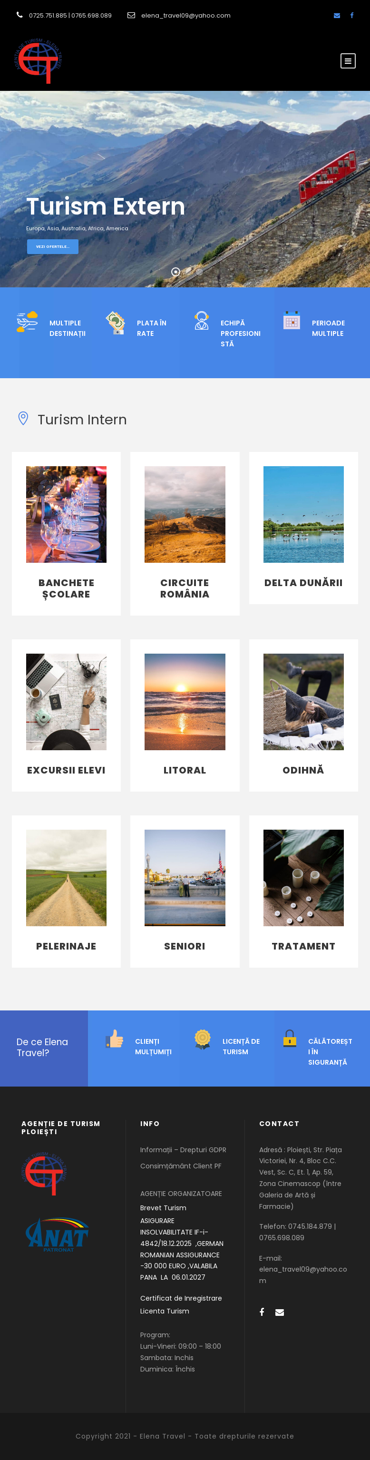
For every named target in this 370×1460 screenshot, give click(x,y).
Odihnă (303, 770)
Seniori (184, 946)
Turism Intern (72, 419)
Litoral (185, 770)
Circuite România (185, 588)
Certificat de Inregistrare (181, 1298)
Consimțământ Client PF (181, 1166)
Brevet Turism (163, 1208)
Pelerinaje (66, 946)
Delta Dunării (303, 582)
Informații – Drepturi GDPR (183, 1150)
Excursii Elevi (66, 770)
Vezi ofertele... (52, 247)
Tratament (304, 946)
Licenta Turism (164, 1311)
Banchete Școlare (67, 588)
